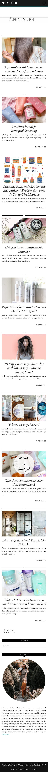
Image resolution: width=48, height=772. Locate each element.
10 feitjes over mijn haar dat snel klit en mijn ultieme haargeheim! (24, 368)
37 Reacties (41, 324)
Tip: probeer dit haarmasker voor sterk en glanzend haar (24, 69)
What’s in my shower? (24, 425)
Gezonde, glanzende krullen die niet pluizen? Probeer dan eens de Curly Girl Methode (24, 190)
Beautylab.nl (15, 764)
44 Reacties (40, 267)
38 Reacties (41, 87)
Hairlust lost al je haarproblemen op (24, 129)
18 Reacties (41, 208)
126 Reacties (40, 147)
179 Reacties (40, 501)
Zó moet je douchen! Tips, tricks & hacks (24, 542)
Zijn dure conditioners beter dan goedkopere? (24, 483)
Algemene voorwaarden (32, 766)
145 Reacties (40, 560)
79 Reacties (41, 441)
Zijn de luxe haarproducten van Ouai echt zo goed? (24, 309)
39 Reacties (41, 385)
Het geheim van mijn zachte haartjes (24, 249)
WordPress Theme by (24, 769)
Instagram (5, 734)
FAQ (26, 764)
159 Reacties (40, 620)
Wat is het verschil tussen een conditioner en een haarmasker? (24, 602)
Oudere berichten (9, 631)
